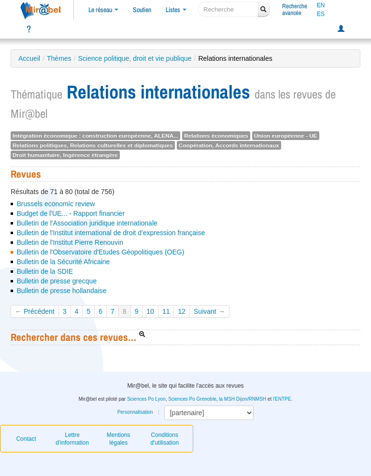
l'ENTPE (282, 399)
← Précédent (35, 311)
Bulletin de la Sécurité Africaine (63, 262)
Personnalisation (135, 412)
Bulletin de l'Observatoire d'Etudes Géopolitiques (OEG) (100, 252)
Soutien (142, 9)
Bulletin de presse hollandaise (61, 290)
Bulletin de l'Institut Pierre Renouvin (69, 242)
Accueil (29, 58)
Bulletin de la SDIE (44, 271)
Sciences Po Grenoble (192, 399)
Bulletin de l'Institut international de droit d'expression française (110, 233)
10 (150, 311)
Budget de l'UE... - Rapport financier (70, 213)
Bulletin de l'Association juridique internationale (86, 223)
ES (321, 14)
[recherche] (228, 9)
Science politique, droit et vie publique (135, 58)
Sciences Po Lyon (146, 399)
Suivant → (209, 311)
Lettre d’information (72, 439)
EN (321, 5)
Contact (26, 438)
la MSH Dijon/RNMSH (242, 399)
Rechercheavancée (294, 9)
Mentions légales (118, 439)
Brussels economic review (55, 204)
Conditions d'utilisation (164, 439)
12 (182, 311)
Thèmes (59, 58)
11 (166, 311)
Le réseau (103, 9)
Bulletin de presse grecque (56, 281)
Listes (176, 9)
